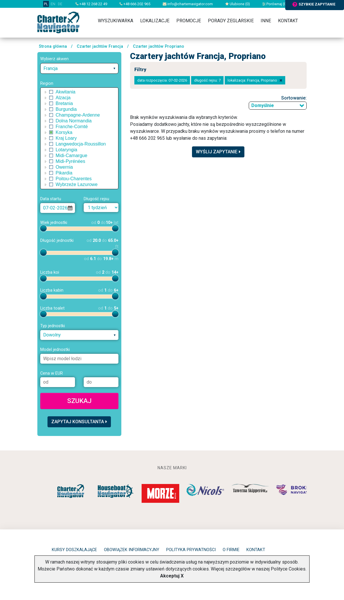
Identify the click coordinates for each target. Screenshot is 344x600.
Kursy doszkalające (74, 549)
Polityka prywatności (191, 549)
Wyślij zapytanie (218, 151)
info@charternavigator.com (188, 4)
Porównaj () (275, 4)
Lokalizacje (154, 20)
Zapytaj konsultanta (79, 421)
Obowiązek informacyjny (131, 549)
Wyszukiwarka (115, 20)
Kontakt (288, 20)
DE (60, 4)
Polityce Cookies (288, 569)
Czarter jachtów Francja (100, 46)
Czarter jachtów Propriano (158, 46)
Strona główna (53, 46)
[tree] (79, 138)
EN (53, 4)
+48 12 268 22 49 (91, 4)
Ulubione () (237, 4)
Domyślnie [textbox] (262, 105)
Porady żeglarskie (231, 20)
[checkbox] (51, 92)
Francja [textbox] (50, 68)
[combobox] (79, 68)
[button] (45, 92)
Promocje (188, 20)
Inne (266, 20)
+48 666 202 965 (135, 4)
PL (46, 4)
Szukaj (79, 400)
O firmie (231, 549)
